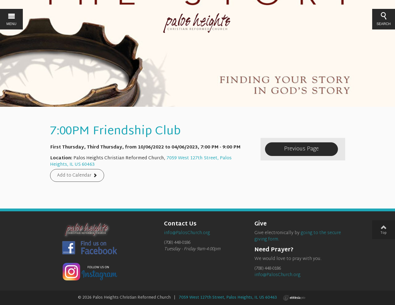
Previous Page (301, 149)
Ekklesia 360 (294, 298)
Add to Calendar (74, 176)
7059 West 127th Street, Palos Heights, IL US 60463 (228, 297)
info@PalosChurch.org (277, 275)
